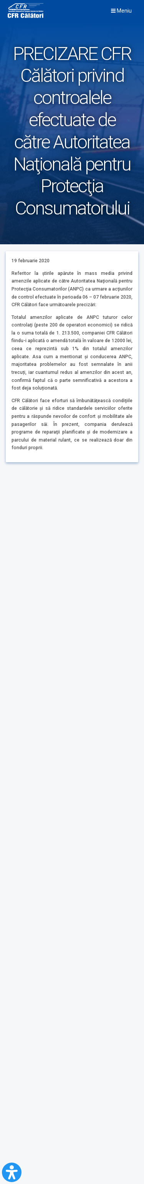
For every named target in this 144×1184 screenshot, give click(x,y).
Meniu (121, 11)
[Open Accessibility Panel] (12, 1172)
